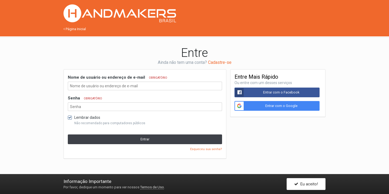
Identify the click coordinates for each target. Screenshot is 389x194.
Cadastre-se (220, 62)
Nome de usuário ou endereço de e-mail (117, 77)
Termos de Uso (152, 187)
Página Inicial (74, 29)
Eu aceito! (306, 184)
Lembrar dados (87, 117)
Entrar (144, 139)
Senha (85, 98)
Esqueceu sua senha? (206, 149)
